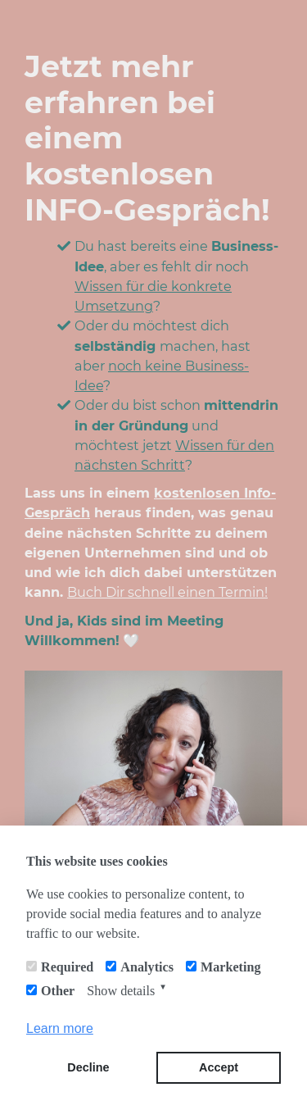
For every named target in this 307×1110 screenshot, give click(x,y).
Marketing (231, 967)
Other (57, 991)
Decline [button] (88, 1067)
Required (67, 967)
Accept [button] (218, 1067)
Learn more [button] (59, 1028)
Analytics (147, 967)
